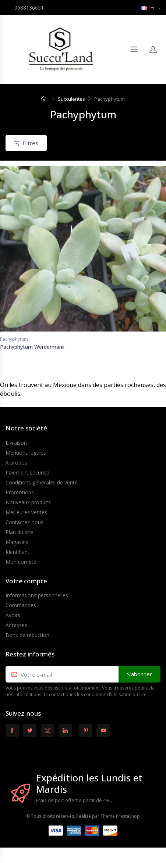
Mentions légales (26, 452)
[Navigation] (134, 49)
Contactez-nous (24, 522)
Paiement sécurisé (27, 472)
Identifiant (17, 551)
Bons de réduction (27, 634)
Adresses (16, 625)
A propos (16, 462)
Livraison (16, 442)
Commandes (21, 605)
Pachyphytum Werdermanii (32, 346)
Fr (148, 7)
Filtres (26, 143)
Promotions (20, 492)
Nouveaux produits (28, 502)
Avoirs (13, 615)
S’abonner (139, 674)
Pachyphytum (14, 339)
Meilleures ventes (26, 512)
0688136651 (29, 7)
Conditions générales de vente (42, 482)
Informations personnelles (37, 595)
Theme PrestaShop (120, 816)
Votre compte (26, 581)
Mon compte (21, 561)
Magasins (17, 541)
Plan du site (19, 532)
